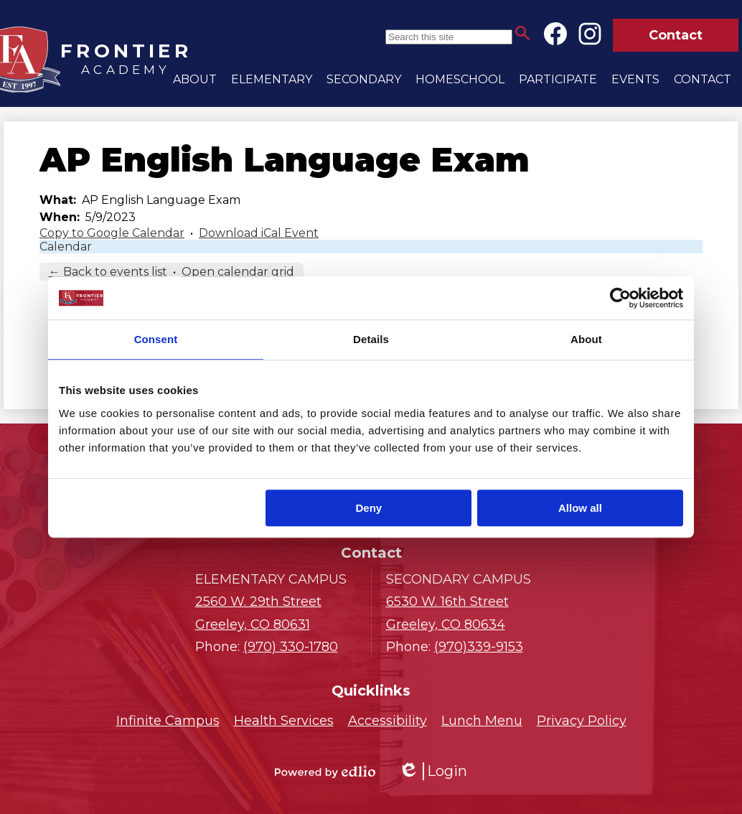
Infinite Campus (168, 721)
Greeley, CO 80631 (276, 611)
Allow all (580, 508)
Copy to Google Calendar (111, 233)
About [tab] (586, 339)
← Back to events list (108, 272)
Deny (369, 508)
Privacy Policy (581, 721)
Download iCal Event (259, 233)
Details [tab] (371, 339)
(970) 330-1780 (290, 647)
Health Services (284, 721)
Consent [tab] (156, 339)
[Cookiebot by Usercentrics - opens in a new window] (620, 298)
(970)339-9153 (478, 647)
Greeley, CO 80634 (467, 611)
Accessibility (387, 721)
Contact (676, 35)
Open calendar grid (238, 272)
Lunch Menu (481, 721)
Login (432, 771)
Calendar (65, 246)
